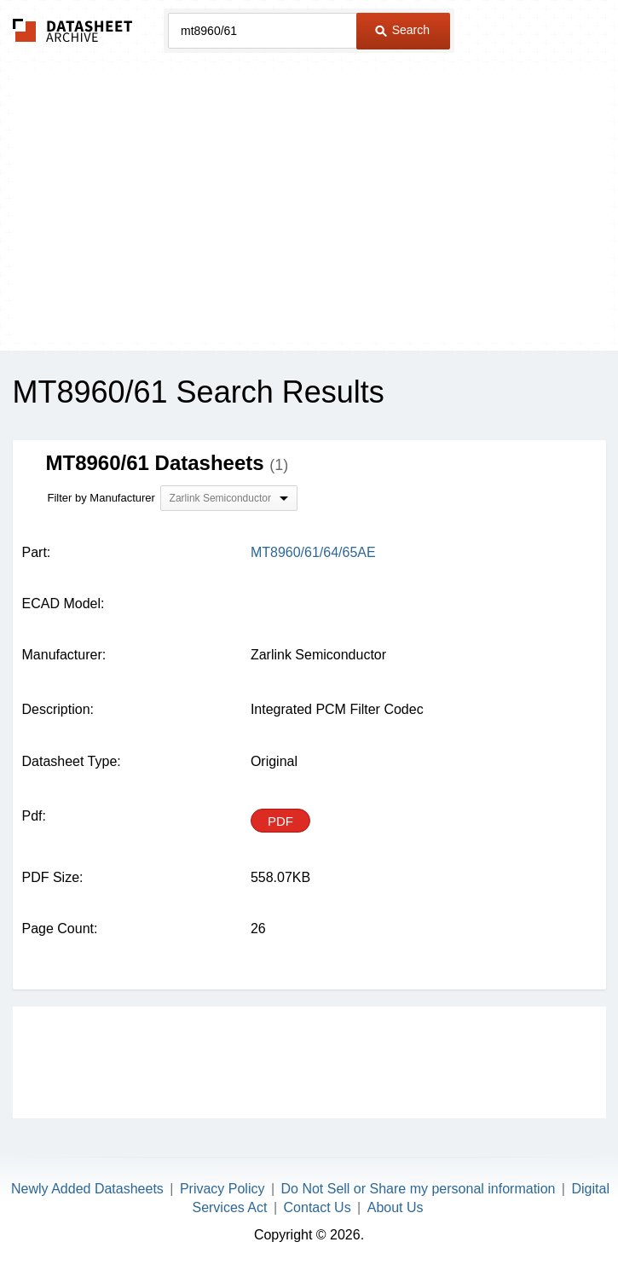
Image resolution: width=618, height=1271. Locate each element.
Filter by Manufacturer (101, 497)
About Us (395, 1207)
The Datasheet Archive (73, 30)
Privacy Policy (222, 1188)
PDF (280, 821)
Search (402, 30)
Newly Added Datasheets (87, 1188)
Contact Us (317, 1207)
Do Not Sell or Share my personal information (418, 1188)
